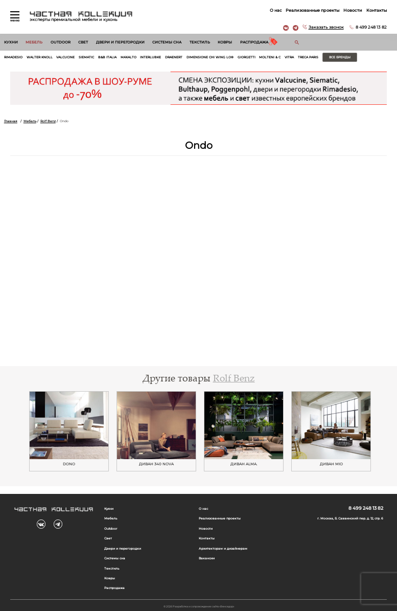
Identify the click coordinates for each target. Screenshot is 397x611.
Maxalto (128, 57)
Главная (10, 121)
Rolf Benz (48, 121)
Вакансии (207, 558)
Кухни (11, 42)
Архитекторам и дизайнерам (223, 549)
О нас (276, 10)
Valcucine (65, 57)
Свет (83, 42)
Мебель (34, 42)
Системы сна (166, 42)
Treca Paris (308, 57)
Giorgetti (246, 57)
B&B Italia (107, 57)
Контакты (376, 10)
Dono (69, 464)
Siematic (86, 57)
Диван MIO (331, 464)
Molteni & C (270, 57)
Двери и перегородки (120, 42)
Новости (352, 10)
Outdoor (61, 42)
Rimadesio (13, 57)
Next (379, 431)
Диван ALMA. (243, 464)
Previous (18, 431)
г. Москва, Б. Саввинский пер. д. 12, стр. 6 (350, 518)
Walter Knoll (40, 57)
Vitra (289, 57)
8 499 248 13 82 (371, 27)
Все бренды (340, 57)
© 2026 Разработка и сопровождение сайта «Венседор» (199, 606)
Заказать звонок (326, 27)
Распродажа (254, 42)
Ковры (225, 42)
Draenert (173, 57)
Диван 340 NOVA (156, 464)
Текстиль (200, 42)
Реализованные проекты (312, 10)
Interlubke (150, 57)
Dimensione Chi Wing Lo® (209, 57)
